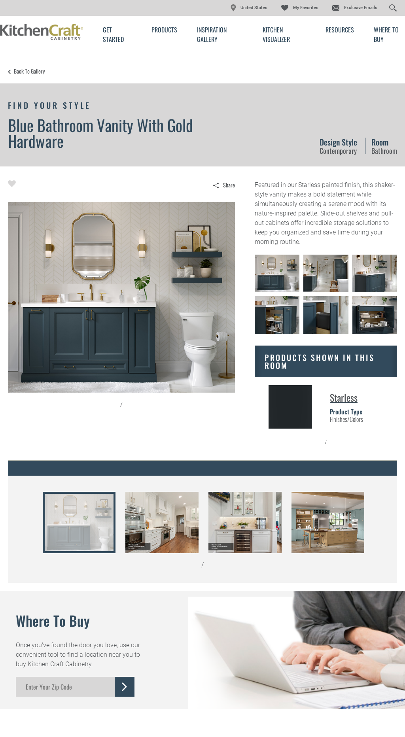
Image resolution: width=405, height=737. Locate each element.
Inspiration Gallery (212, 34)
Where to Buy (386, 34)
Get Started (113, 34)
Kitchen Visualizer (276, 34)
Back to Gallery (29, 71)
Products (164, 29)
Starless (344, 397)
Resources (340, 29)
